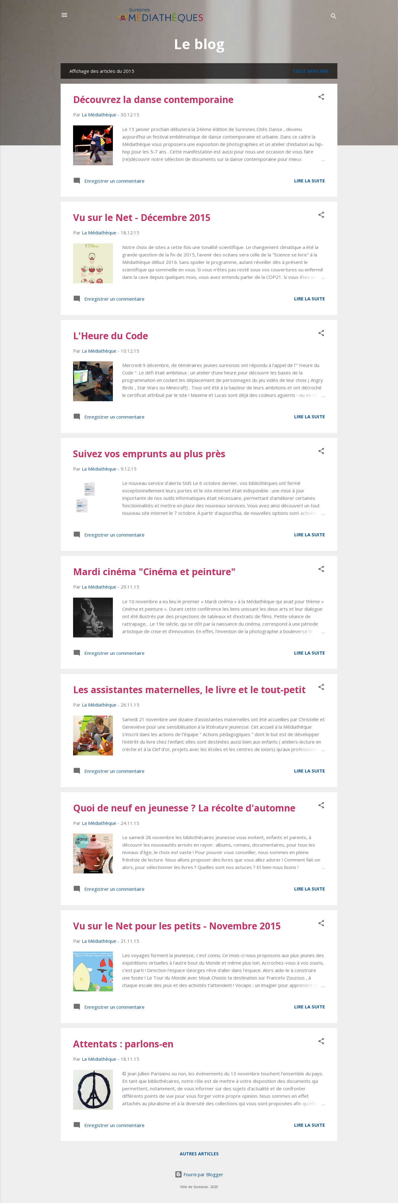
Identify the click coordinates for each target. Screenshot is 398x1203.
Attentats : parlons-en (123, 1043)
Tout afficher (311, 71)
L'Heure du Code (110, 335)
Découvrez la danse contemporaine (153, 99)
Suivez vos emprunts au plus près (149, 453)
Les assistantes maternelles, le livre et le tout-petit (189, 689)
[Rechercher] (333, 16)
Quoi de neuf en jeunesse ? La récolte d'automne (184, 807)
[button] (321, 97)
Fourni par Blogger (199, 1174)
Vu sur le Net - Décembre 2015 (142, 217)
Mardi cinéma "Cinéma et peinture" (154, 571)
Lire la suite (309, 180)
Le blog (199, 43)
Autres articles (199, 1154)
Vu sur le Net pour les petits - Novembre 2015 (177, 925)
